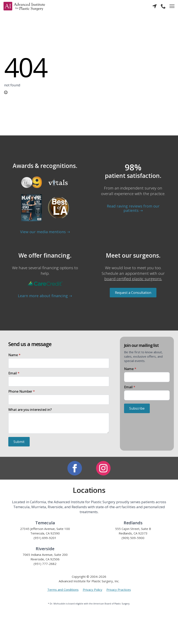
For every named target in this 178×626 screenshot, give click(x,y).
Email (14, 373)
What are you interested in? (30, 409)
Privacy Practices (118, 589)
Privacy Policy (92, 589)
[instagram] (103, 468)
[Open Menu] (171, 6)
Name (14, 355)
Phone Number (21, 391)
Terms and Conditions (63, 589)
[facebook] (74, 468)
